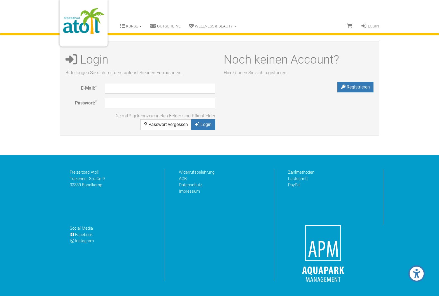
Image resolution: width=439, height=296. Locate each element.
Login (370, 26)
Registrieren (355, 87)
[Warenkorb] (350, 26)
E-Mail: (89, 88)
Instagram (82, 240)
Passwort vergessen (166, 124)
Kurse (131, 26)
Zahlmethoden (301, 172)
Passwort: (86, 103)
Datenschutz (190, 184)
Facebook (81, 234)
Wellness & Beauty (212, 26)
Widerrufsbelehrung (196, 172)
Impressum (189, 191)
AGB (183, 178)
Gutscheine (165, 26)
